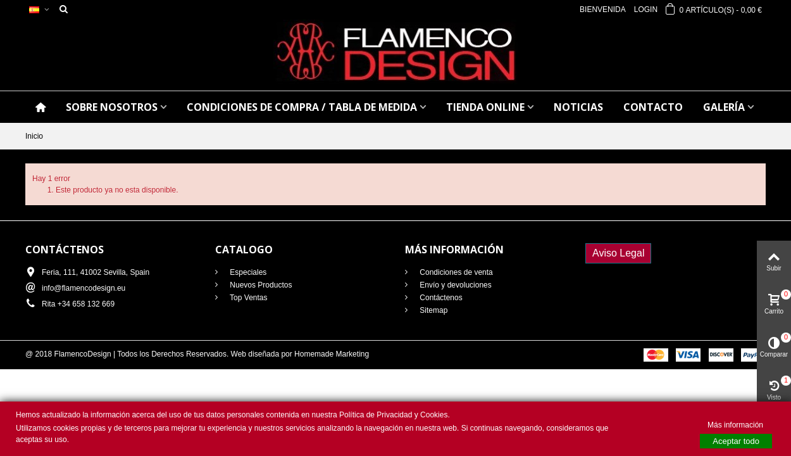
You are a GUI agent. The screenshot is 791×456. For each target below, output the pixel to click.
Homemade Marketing (331, 354)
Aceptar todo (736, 441)
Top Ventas (248, 297)
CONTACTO (653, 107)
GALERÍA (724, 107)
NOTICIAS (578, 107)
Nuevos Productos (260, 285)
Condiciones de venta (455, 272)
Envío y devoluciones (455, 285)
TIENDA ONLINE (485, 107)
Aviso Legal (618, 253)
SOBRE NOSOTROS (112, 107)
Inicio (34, 136)
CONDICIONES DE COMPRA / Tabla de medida (302, 107)
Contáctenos (440, 297)
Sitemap (432, 310)
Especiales (247, 272)
